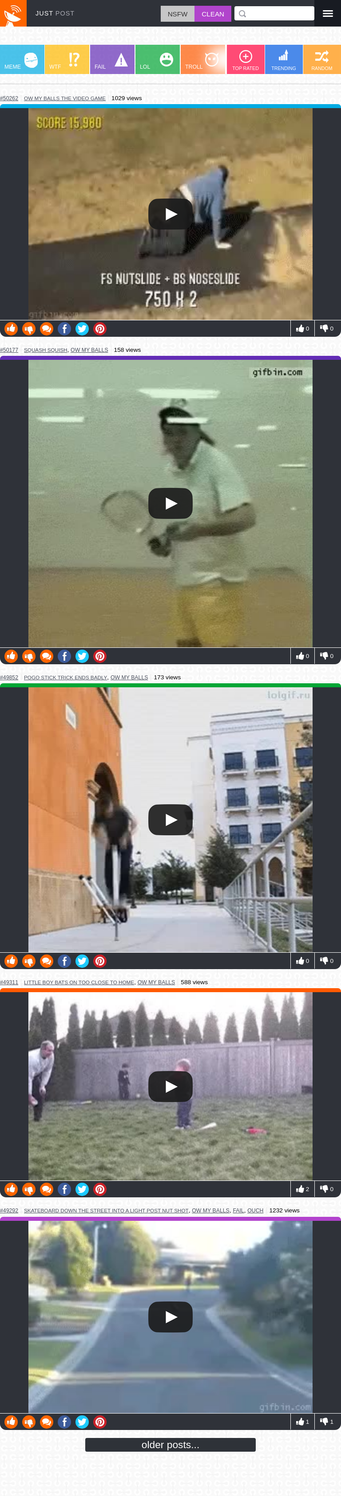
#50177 (9, 350)
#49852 (9, 677)
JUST (55, 13)
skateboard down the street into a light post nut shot (106, 1210)
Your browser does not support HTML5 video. (170, 214)
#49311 (9, 982)
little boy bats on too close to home (79, 982)
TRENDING (283, 60)
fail (238, 1211)
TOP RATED (245, 60)
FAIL (111, 61)
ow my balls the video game (65, 98)
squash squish (45, 350)
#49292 (9, 1211)
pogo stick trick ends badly (65, 677)
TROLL (201, 61)
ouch (255, 1211)
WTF (64, 61)
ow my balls (89, 350)
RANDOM (321, 60)
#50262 (9, 98)
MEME (21, 61)
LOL (156, 61)
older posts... (171, 1444)
